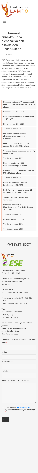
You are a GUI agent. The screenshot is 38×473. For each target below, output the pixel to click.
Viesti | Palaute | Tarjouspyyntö (16, 380)
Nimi (4, 343)
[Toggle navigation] (4, 21)
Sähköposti (7, 361)
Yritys (4, 352)
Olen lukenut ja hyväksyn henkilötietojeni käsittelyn (20, 410)
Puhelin (5, 371)
